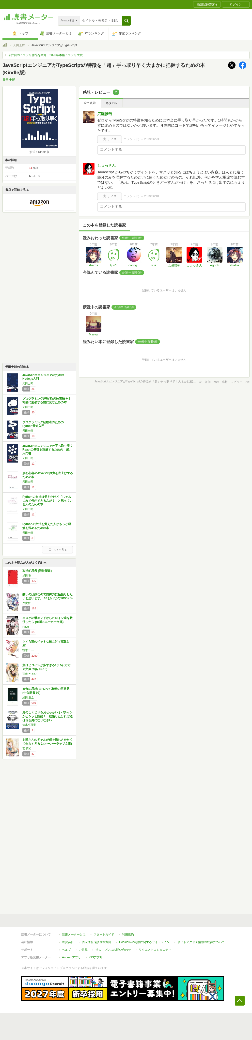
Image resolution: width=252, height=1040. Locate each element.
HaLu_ (26, 626)
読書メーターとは (74, 934)
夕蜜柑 (26, 603)
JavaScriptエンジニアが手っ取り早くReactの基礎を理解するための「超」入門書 (47, 449)
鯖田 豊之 (28, 697)
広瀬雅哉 (104, 114)
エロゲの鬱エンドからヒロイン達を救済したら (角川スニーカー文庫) (47, 620)
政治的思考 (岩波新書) (37, 571)
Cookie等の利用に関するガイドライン (144, 942)
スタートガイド (104, 934)
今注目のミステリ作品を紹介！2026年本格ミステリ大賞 (45, 55)
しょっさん (106, 165)
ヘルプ (66, 949)
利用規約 (128, 934)
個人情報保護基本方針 (96, 942)
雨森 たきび (29, 673)
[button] (126, 21)
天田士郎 (19, 45)
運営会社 (68, 942)
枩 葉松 (26, 748)
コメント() (131, 139)
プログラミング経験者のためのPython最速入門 (43, 424)
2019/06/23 (151, 139)
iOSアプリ (96, 957)
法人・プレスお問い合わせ (113, 949)
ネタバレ (112, 103)
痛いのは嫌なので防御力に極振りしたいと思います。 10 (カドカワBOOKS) (47, 596)
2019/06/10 (151, 196)
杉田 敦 (26, 575)
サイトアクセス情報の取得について (201, 942)
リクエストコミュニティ (155, 949)
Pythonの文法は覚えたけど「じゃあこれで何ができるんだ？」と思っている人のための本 (47, 500)
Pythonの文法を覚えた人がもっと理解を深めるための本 (46, 526)
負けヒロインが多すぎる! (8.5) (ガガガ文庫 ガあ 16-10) (46, 667)
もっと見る (57, 549)
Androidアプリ (71, 957)
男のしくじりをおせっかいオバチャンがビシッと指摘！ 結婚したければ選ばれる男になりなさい (47, 716)
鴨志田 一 (28, 650)
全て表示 (90, 103)
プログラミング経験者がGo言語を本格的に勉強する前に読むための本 (46, 400)
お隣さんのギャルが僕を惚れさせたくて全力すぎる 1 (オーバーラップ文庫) (47, 741)
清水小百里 (29, 724)
